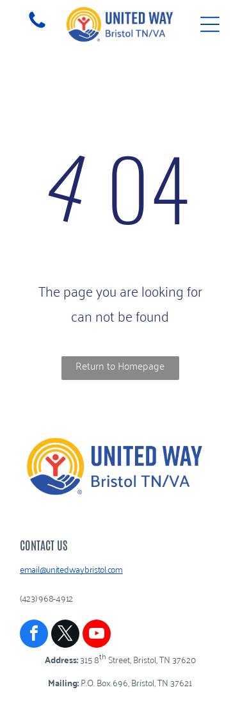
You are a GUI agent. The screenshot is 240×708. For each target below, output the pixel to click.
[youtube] (97, 635)
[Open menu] (210, 24)
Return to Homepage (120, 365)
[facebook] (34, 635)
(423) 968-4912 (46, 597)
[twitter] (65, 635)
